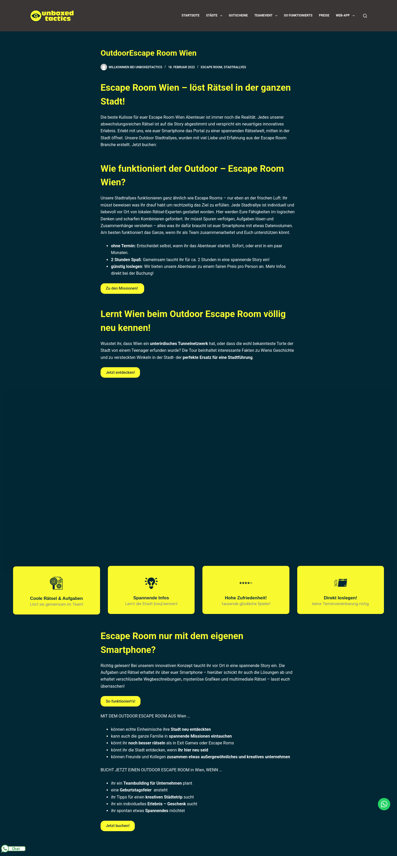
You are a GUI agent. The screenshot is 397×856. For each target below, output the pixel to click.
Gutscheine (238, 15)
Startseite (191, 15)
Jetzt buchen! (118, 825)
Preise (324, 15)
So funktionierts (298, 15)
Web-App (346, 16)
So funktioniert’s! (120, 701)
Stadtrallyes (235, 67)
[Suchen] (365, 16)
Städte (215, 16)
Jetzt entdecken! (120, 372)
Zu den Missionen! (122, 288)
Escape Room (211, 67)
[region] (198, 500)
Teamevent (266, 16)
